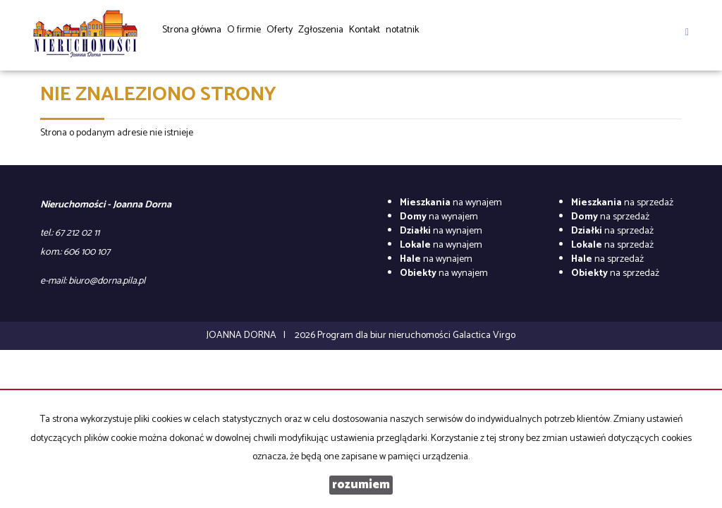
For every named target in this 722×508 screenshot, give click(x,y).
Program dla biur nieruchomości (385, 335)
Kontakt (364, 30)
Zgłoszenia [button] (320, 34)
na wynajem (451, 203)
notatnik (402, 30)
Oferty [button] (280, 34)
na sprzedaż (622, 203)
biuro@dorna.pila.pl (106, 281)
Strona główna (191, 30)
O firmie (244, 30)
